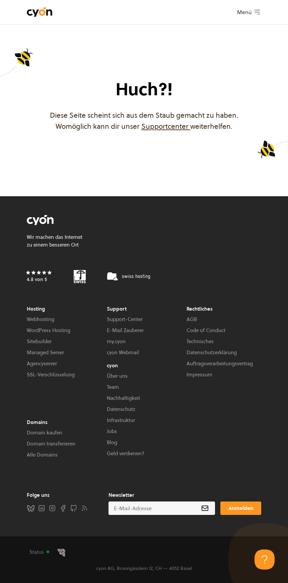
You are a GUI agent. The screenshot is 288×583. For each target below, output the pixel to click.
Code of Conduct (206, 330)
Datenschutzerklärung (212, 352)
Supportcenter (165, 126)
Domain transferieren (51, 443)
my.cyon (116, 341)
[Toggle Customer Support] (265, 559)
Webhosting (40, 319)
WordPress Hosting (48, 330)
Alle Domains (42, 454)
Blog (112, 442)
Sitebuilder (39, 341)
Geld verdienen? (125, 453)
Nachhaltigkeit (123, 398)
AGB (192, 319)
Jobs (112, 431)
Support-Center (125, 319)
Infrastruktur (121, 420)
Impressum (199, 374)
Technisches (200, 341)
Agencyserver (42, 363)
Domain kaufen (44, 432)
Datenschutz (121, 409)
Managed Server (45, 352)
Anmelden (240, 508)
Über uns (117, 375)
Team (113, 386)
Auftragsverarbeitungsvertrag (220, 363)
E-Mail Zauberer (125, 330)
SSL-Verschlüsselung (51, 374)
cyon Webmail (123, 352)
